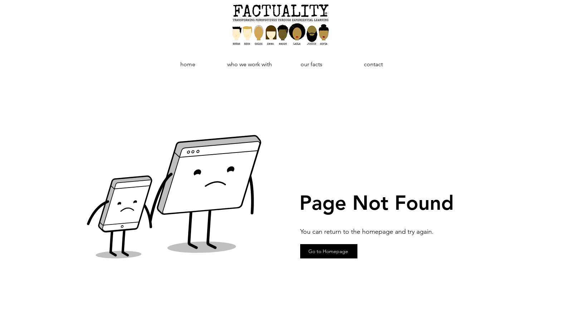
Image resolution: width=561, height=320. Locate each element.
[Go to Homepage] (328, 251)
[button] (311, 64)
